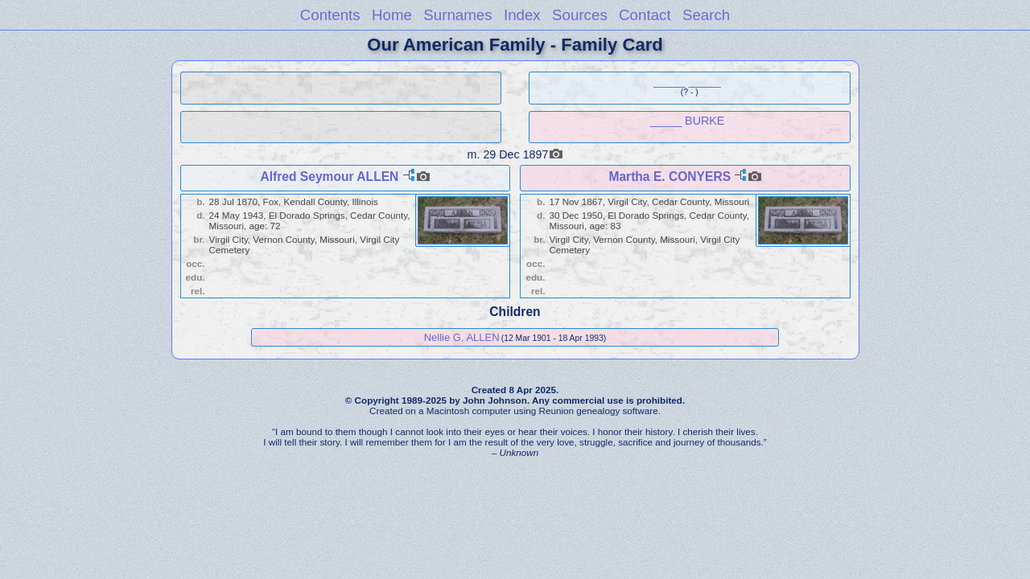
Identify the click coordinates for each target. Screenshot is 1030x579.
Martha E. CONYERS (669, 176)
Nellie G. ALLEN (462, 337)
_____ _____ (687, 81)
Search (706, 14)
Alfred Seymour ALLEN (329, 176)
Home (392, 14)
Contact (645, 14)
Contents (330, 14)
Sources (580, 14)
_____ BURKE (686, 120)
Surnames (457, 14)
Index (522, 14)
